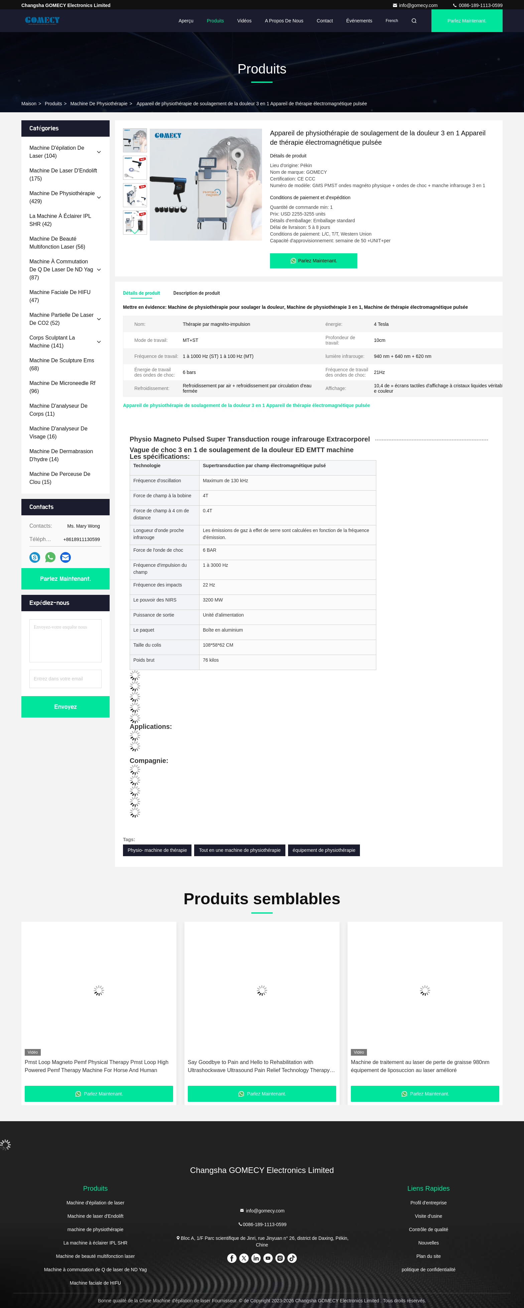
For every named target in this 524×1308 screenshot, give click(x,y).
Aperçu (185, 20)
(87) (61, 269)
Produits (215, 20)
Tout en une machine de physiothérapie (239, 850)
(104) (56, 152)
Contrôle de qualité (428, 1229)
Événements (359, 20)
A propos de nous (284, 20)
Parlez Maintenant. (467, 20)
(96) (62, 387)
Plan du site (428, 1256)
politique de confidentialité (428, 1269)
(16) (58, 432)
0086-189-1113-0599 (477, 5)
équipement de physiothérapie (324, 850)
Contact (325, 20)
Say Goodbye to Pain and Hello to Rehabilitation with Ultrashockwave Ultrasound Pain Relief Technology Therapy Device (259, 1066)
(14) (61, 455)
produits (53, 103)
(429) (62, 197)
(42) (60, 220)
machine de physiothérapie (98, 103)
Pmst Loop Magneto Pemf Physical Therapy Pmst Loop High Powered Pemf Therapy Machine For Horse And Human (96, 1066)
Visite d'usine (428, 1216)
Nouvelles (428, 1243)
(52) (61, 319)
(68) (61, 364)
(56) (57, 243)
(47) (60, 296)
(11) (58, 410)
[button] (135, 231)
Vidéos (244, 20)
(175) (63, 174)
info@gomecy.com (415, 5)
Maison (28, 103)
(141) (52, 342)
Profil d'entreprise (428, 1202)
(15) (59, 478)
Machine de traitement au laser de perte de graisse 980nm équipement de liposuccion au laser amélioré (420, 1066)
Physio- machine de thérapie (157, 850)
